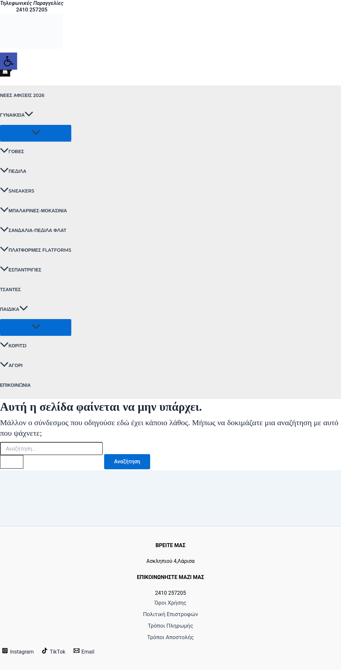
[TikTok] (53, 652)
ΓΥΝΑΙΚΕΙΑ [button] (16, 115)
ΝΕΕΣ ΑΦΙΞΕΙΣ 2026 (22, 95)
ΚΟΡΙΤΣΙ (13, 346)
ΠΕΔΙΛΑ (13, 171)
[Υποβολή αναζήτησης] (12, 462)
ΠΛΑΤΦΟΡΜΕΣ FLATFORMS (35, 250)
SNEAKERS (17, 191)
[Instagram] (18, 652)
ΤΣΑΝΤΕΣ (10, 289)
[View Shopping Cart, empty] (5, 72)
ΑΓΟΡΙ (11, 365)
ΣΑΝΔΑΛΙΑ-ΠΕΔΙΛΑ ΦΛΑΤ (33, 230)
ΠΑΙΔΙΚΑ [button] (14, 309)
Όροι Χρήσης (170, 599)
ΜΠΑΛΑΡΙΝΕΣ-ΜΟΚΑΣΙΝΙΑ (33, 211)
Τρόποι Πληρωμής (171, 624)
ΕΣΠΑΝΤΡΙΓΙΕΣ (20, 270)
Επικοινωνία (15, 385)
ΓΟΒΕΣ (12, 151)
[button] (29, 115)
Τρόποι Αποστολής (170, 637)
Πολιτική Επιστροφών (170, 612)
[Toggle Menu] (35, 133)
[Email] (83, 652)
